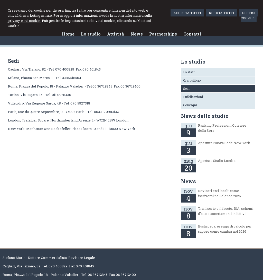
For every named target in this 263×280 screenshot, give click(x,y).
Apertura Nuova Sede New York (224, 143)
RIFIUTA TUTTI (221, 13)
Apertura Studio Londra (217, 160)
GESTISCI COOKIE (249, 15)
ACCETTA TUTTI (187, 13)
